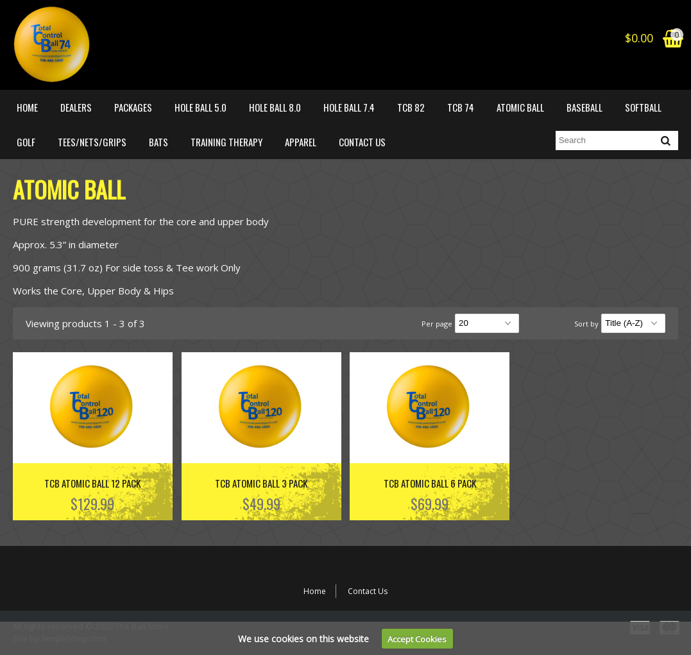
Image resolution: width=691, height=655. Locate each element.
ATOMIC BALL (520, 107)
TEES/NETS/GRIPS (92, 142)
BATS (158, 142)
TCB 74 (460, 107)
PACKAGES (133, 107)
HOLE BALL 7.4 (349, 107)
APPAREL (300, 142)
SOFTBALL (643, 107)
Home (27, 107)
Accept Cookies (417, 639)
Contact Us (362, 142)
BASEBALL (584, 107)
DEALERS (76, 107)
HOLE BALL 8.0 (275, 107)
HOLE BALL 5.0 (200, 107)
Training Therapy (226, 142)
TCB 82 (411, 107)
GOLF (26, 142)
